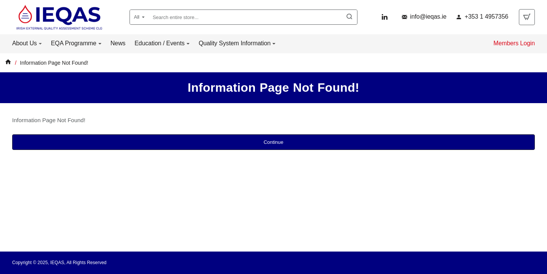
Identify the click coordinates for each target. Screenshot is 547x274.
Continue (273, 142)
